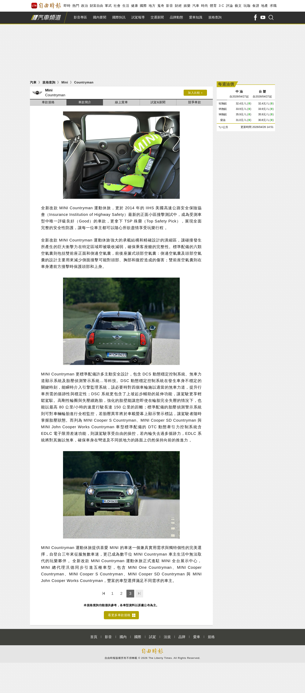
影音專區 (80, 17)
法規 (167, 637)
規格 (211, 637)
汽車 (195, 6)
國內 (123, 637)
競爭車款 (194, 102)
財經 (178, 6)
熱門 (75, 6)
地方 (152, 6)
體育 (213, 6)
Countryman (83, 82)
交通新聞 (157, 17)
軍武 (108, 6)
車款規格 (48, 102)
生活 (125, 6)
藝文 (238, 6)
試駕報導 (138, 17)
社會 (117, 6)
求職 (273, 6)
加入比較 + (195, 92)
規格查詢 (215, 17)
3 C (221, 6)
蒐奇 (160, 6)
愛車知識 (195, 17)
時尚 (204, 6)
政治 (84, 6)
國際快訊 (118, 17)
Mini (64, 82)
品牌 (181, 637)
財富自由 (96, 6)
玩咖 (247, 6)
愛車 (196, 637)
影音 (169, 6)
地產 (264, 6)
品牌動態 (176, 17)
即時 (67, 6)
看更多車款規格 (119, 615)
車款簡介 (84, 102)
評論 (229, 6)
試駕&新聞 (158, 102)
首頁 (93, 637)
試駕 (152, 637)
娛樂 (187, 6)
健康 (134, 6)
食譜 (255, 6)
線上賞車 (121, 102)
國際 (143, 6)
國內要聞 (99, 17)
